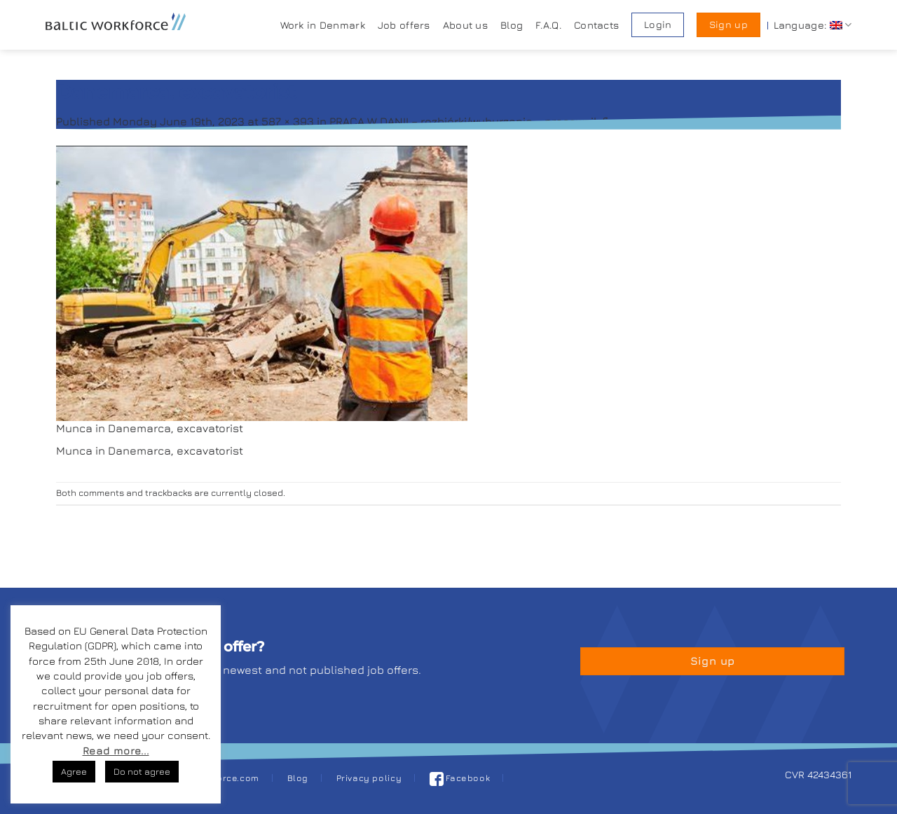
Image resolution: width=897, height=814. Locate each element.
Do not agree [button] (142, 771)
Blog (511, 25)
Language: (812, 25)
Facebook (460, 778)
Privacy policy (369, 778)
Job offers (404, 25)
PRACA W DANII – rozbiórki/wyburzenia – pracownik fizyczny (488, 121)
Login (657, 24)
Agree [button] (74, 771)
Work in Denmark (322, 25)
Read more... (116, 751)
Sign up (728, 24)
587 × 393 (287, 121)
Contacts (596, 25)
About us (465, 25)
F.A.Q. (548, 25)
